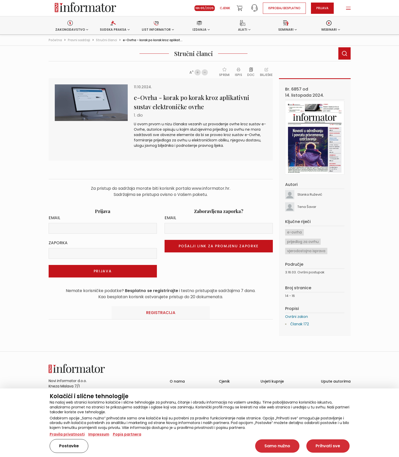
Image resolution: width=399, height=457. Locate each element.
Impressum (98, 434)
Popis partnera (127, 434)
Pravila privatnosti (67, 434)
